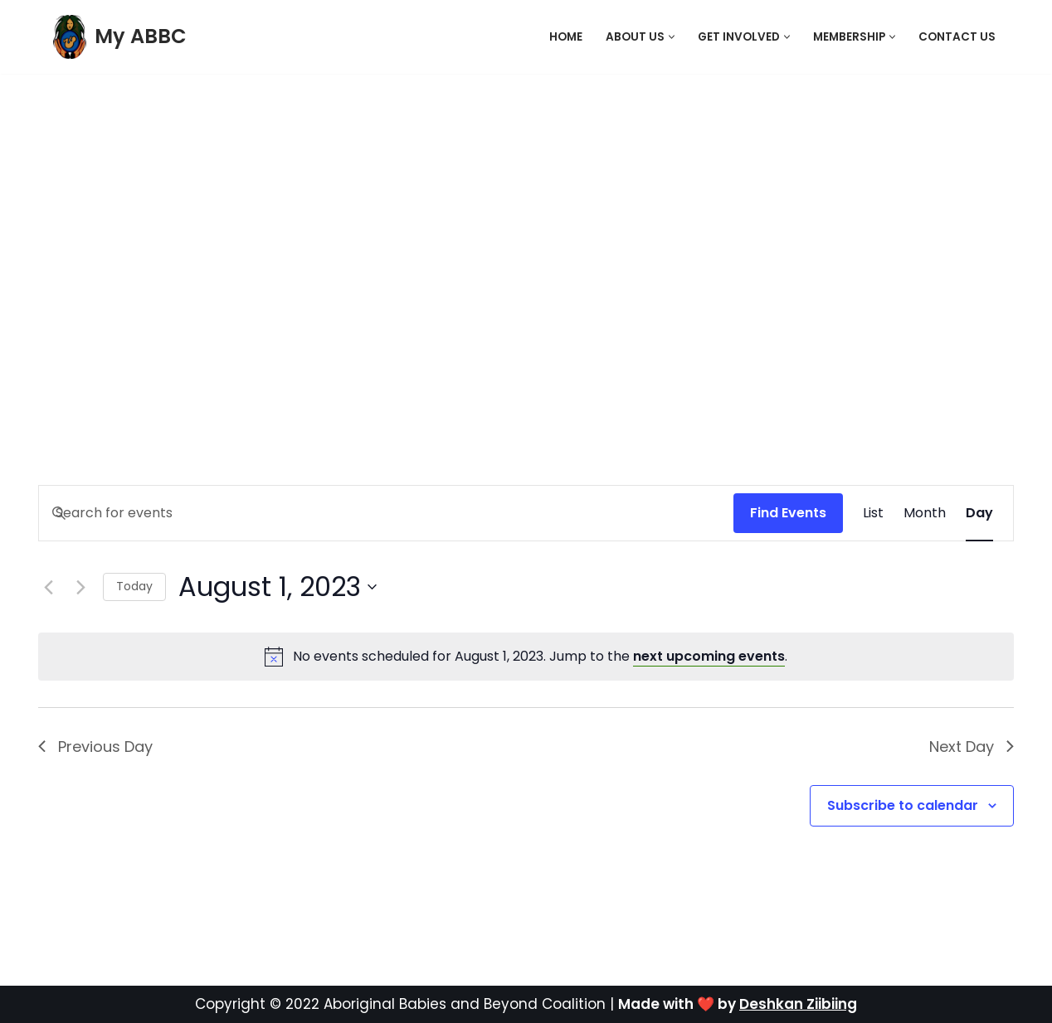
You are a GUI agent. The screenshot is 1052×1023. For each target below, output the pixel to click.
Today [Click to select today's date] (134, 586)
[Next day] (80, 587)
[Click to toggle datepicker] (277, 586)
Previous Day (95, 746)
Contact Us (957, 37)
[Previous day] (48, 587)
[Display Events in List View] (873, 513)
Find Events (788, 512)
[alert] (540, 656)
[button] (672, 37)
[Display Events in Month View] (924, 513)
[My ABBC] (120, 37)
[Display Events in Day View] (979, 513)
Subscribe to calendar (902, 805)
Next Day (971, 746)
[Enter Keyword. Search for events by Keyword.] (386, 513)
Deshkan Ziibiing (798, 1004)
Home (565, 37)
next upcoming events (709, 656)
